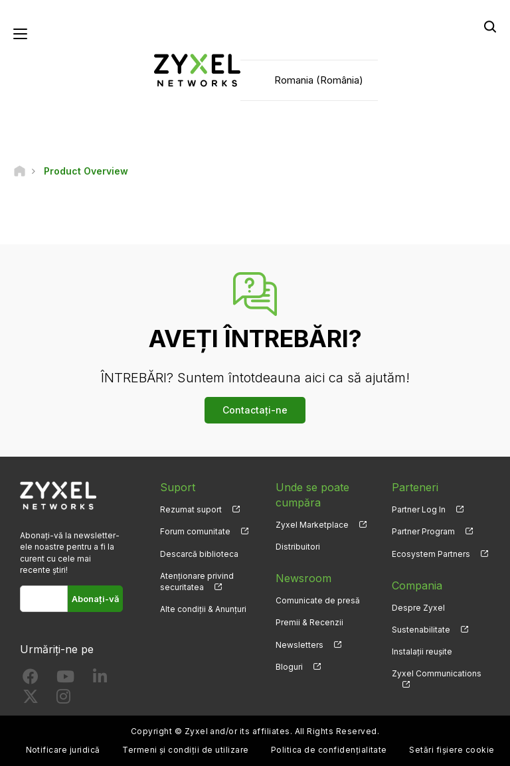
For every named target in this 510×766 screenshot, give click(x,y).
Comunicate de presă (318, 600)
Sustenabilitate (421, 630)
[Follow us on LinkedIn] (100, 679)
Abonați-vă (95, 598)
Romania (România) (318, 80)
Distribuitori (298, 547)
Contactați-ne (255, 410)
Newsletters (299, 645)
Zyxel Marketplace (312, 525)
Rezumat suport (191, 509)
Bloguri (289, 667)
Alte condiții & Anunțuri (203, 609)
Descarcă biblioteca (199, 554)
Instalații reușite (422, 651)
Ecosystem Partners (431, 554)
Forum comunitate (195, 531)
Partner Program (423, 531)
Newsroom (303, 578)
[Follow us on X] (31, 699)
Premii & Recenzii (309, 622)
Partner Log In (419, 509)
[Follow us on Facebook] (31, 679)
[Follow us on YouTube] (65, 679)
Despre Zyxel (418, 608)
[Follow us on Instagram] (63, 699)
